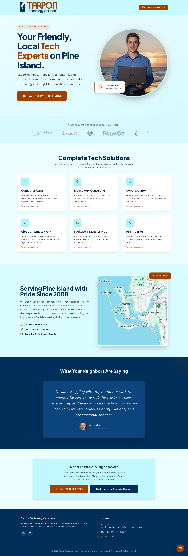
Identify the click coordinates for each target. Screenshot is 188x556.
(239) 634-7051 (108, 537)
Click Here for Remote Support (114, 489)
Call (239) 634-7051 (153, 7)
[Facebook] (23, 533)
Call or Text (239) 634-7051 (42, 96)
